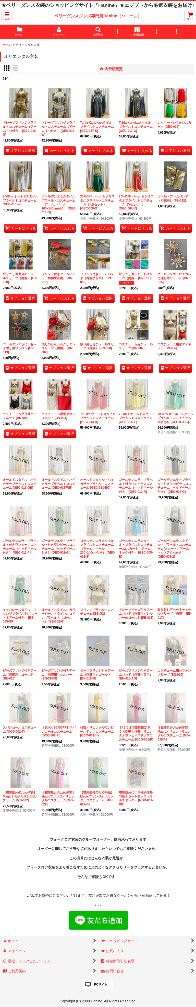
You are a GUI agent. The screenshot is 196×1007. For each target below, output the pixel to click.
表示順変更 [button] (111, 69)
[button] (7, 15)
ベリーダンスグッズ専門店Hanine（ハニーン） (98, 16)
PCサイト (101, 984)
